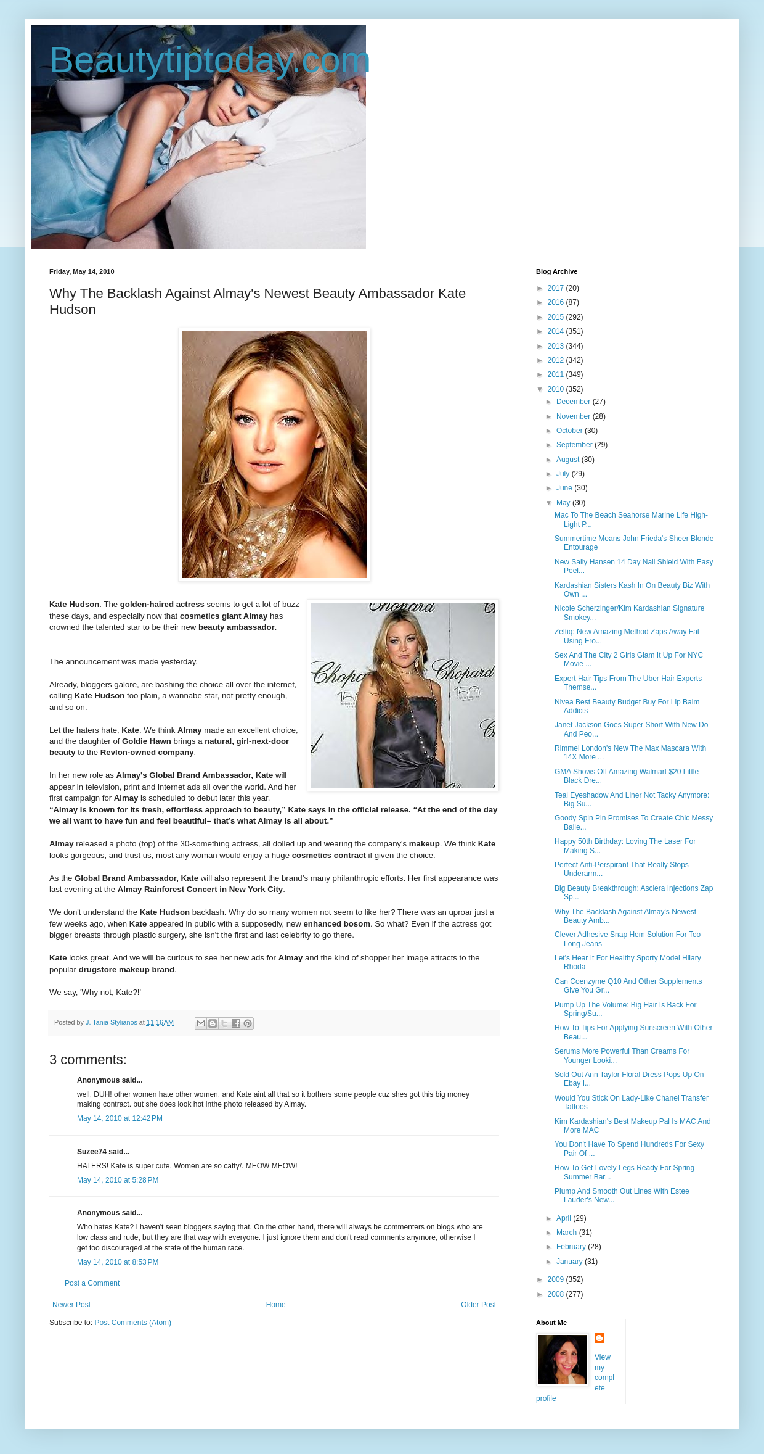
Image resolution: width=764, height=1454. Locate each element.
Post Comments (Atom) (132, 1322)
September (575, 444)
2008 (557, 1294)
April (564, 1218)
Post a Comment (92, 1283)
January (570, 1261)
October (570, 430)
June (565, 488)
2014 (557, 331)
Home (276, 1304)
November (574, 416)
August (569, 459)
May (564, 502)
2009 (557, 1279)
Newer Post (71, 1304)
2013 (557, 346)
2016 (557, 302)
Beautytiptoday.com (210, 59)
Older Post (478, 1304)
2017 (557, 288)
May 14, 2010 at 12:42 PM (120, 1118)
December (574, 401)
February (572, 1246)
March (567, 1232)
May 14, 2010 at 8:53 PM (117, 1262)
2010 (557, 389)
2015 (557, 317)
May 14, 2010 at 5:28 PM (117, 1180)
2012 (557, 360)
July (564, 473)
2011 (557, 374)
